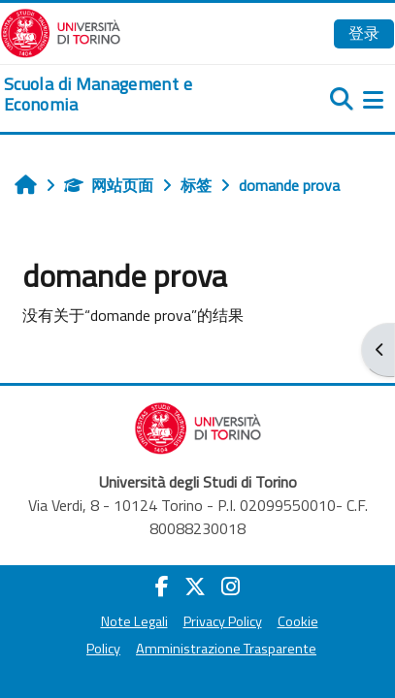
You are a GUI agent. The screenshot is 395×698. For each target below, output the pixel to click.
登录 (363, 33)
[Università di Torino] (60, 31)
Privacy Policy (222, 621)
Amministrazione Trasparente (226, 648)
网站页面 (108, 185)
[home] (131, 94)
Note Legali (134, 621)
